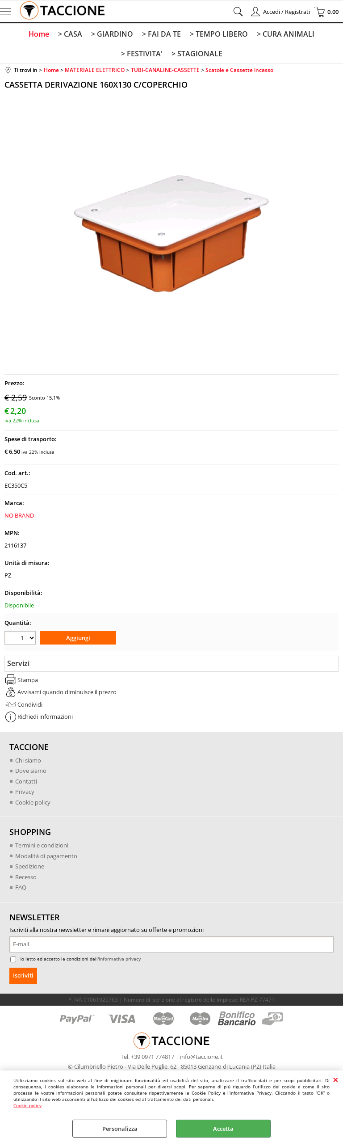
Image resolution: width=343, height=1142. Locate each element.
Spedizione (29, 866)
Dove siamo (30, 771)
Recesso (26, 877)
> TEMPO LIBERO (219, 34)
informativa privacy (120, 959)
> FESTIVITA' (142, 54)
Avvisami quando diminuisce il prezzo (67, 692)
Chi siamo (28, 760)
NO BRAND (19, 515)
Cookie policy (27, 1105)
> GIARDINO (112, 34)
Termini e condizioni (41, 845)
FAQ (20, 887)
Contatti (26, 781)
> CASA (70, 34)
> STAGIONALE (197, 54)
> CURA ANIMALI (285, 34)
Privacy (24, 792)
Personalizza (120, 1129)
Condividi (29, 704)
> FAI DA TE (161, 34)
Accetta (223, 1129)
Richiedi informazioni (45, 716)
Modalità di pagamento (46, 856)
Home (39, 34)
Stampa (27, 680)
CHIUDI (336, 1079)
